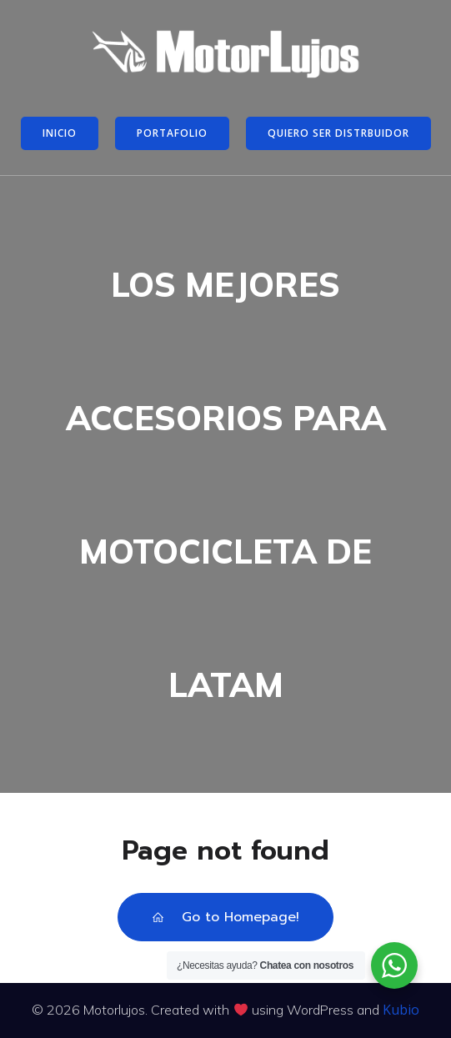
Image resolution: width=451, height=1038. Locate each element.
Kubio (401, 1009)
